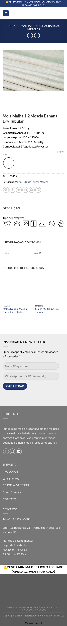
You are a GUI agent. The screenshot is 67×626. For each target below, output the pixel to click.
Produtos (53, 607)
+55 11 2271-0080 (18, 519)
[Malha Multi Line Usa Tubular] (49, 288)
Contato (27, 610)
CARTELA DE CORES (16, 485)
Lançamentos (11, 478)
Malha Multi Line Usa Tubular (47, 310)
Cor (5, 154)
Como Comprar (12, 492)
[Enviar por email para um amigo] (25, 190)
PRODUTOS (10, 471)
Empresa (12, 607)
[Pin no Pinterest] (32, 190)
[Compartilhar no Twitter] (19, 190)
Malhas (26, 25)
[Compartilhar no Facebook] (12, 190)
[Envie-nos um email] (19, 451)
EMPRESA (9, 464)
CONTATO (9, 499)
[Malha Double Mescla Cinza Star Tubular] (17, 288)
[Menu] (6, 13)
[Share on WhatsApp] (6, 190)
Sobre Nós (25, 607)
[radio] (8, 163)
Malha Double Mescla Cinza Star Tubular (15, 310)
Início (12, 25)
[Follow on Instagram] (12, 451)
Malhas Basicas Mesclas (36, 181)
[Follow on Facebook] (6, 451)
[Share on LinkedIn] (38, 190)
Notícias (39, 607)
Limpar (60, 152)
